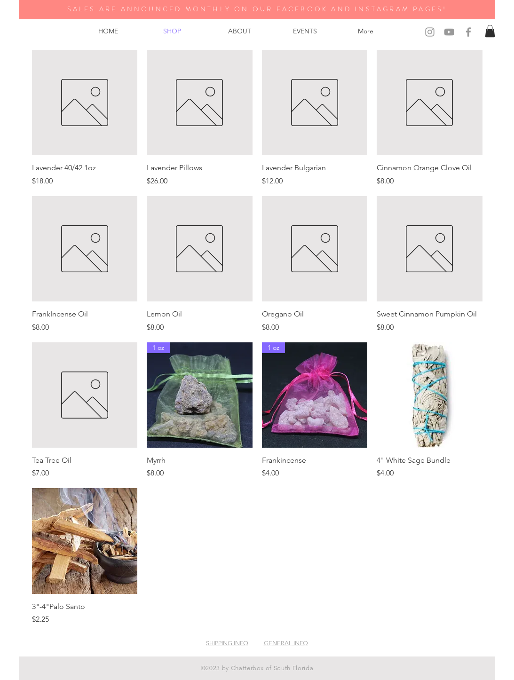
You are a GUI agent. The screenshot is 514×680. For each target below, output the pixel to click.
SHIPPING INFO (227, 643)
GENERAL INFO (286, 643)
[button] (490, 31)
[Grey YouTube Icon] (449, 32)
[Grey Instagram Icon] (430, 32)
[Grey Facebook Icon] (468, 32)
